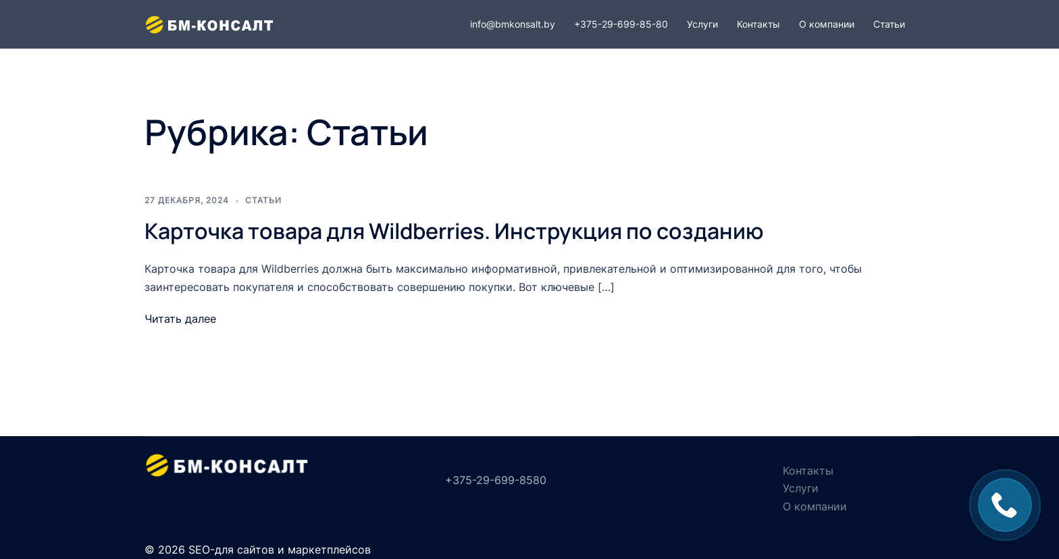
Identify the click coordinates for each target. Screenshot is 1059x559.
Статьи (889, 24)
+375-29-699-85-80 (621, 24)
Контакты (758, 24)
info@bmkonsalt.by (512, 24)
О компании (826, 24)
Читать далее (180, 318)
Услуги (702, 24)
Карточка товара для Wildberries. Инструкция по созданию (454, 231)
